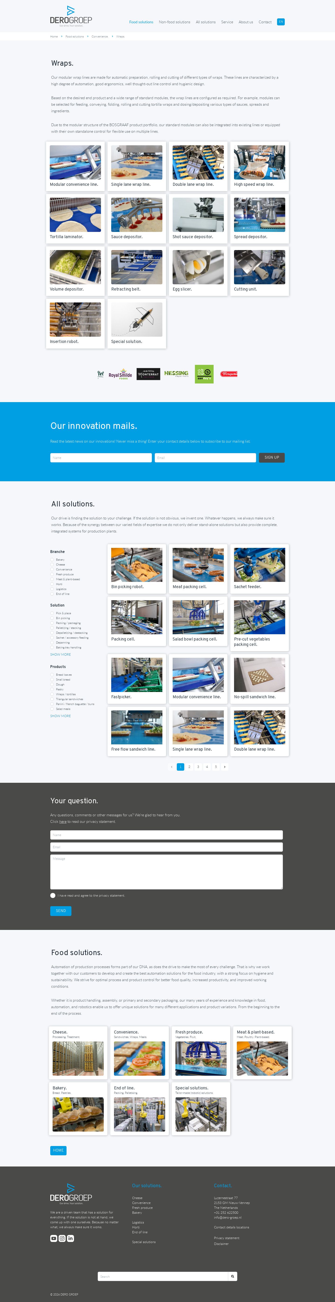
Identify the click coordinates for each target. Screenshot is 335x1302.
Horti (59, 584)
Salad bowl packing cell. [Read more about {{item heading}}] (195, 639)
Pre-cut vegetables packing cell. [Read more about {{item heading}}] (252, 642)
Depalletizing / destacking (71, 632)
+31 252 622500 (226, 1212)
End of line (62, 594)
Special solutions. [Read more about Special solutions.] (191, 1088)
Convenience (64, 569)
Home (54, 36)
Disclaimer (221, 1243)
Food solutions (141, 21)
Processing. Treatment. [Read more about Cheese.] (66, 1037)
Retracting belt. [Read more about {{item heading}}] (126, 289)
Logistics (61, 589)
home (58, 1150)
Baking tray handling (68, 647)
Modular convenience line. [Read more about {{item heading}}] (74, 184)
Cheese (60, 564)
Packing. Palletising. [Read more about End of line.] (126, 1093)
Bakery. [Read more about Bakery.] (60, 1088)
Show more (60, 654)
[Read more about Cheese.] (78, 1058)
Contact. (223, 1186)
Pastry (60, 689)
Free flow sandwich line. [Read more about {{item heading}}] (133, 749)
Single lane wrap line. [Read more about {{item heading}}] (131, 184)
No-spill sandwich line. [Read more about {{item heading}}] (255, 697)
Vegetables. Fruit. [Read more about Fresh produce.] (185, 1037)
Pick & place (63, 613)
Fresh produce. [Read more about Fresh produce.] (189, 1032)
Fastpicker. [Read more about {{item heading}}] (121, 697)
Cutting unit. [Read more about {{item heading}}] (245, 289)
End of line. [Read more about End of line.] (124, 1088)
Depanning (63, 642)
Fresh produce (65, 574)
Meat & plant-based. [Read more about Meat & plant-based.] (256, 1032)
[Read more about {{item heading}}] (75, 162)
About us (246, 21)
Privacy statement (226, 1238)
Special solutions (144, 1242)
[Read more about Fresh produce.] (201, 1058)
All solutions (206, 21)
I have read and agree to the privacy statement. (91, 895)
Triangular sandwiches (69, 699)
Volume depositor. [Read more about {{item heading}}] (67, 289)
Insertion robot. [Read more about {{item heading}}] (64, 342)
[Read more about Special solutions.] (201, 1114)
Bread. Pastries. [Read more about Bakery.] (62, 1093)
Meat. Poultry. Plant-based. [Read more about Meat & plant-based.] (253, 1037)
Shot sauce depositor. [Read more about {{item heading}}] (193, 237)
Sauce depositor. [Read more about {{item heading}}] (127, 237)
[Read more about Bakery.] (78, 1114)
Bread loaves (64, 674)
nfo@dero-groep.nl (228, 1217)
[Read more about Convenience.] (139, 1058)
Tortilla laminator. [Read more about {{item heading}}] (66, 237)
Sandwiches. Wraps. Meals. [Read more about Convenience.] (130, 1037)
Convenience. (100, 36)
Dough (60, 684)
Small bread (63, 679)
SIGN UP (272, 457)
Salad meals (63, 709)
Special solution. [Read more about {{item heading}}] (126, 342)
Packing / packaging (68, 623)
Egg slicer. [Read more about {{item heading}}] (182, 289)
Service (227, 21)
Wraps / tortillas (66, 694)
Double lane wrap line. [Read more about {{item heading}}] (193, 184)
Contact (265, 21)
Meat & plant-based (68, 579)
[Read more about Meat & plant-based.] (262, 1058)
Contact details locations (231, 1227)
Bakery (60, 559)
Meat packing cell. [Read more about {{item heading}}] (190, 587)
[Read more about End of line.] (139, 1114)
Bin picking (63, 618)
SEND (61, 911)
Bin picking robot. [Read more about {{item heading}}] (127, 587)
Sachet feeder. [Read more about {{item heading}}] (247, 587)
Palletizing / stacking (68, 628)
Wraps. (120, 36)
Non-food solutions (174, 21)
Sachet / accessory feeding (72, 637)
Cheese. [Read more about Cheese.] (60, 1032)
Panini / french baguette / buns (75, 704)
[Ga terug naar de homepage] (71, 16)
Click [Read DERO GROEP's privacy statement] (58, 821)
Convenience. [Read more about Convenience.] (126, 1032)
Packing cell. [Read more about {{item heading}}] (123, 639)
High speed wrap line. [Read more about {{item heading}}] (254, 184)
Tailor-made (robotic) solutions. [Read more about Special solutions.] (194, 1093)
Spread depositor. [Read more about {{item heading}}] (250, 237)
